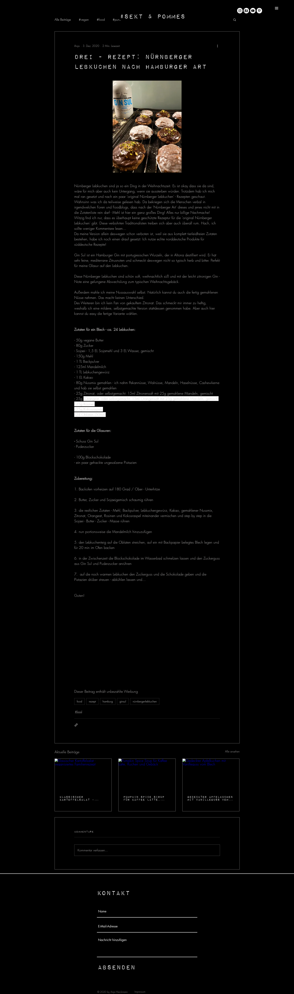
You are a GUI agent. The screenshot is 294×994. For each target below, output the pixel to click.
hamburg (108, 701)
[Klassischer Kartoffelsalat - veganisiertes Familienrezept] (83, 775)
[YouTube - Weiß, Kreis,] (253, 10)
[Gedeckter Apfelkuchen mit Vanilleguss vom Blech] (211, 775)
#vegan (84, 19)
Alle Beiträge (63, 19)
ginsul (123, 701)
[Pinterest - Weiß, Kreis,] (259, 10)
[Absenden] (116, 967)
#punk (117, 19)
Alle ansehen (232, 751)
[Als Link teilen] (76, 725)
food (79, 701)
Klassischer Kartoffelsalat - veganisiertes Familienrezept (76, 798)
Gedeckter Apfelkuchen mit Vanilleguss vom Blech (210, 798)
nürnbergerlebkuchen (145, 701)
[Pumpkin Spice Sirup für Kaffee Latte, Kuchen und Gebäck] (147, 775)
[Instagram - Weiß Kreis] (240, 10)
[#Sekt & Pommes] (152, 16)
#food (101, 19)
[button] (276, 8)
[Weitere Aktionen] (217, 45)
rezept (92, 701)
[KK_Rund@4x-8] (246, 10)
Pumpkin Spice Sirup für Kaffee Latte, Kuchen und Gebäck (143, 798)
